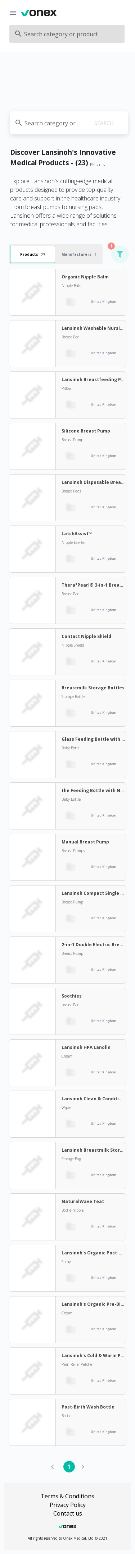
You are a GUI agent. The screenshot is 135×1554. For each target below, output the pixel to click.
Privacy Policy (68, 1505)
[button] (119, 254)
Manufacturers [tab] (79, 254)
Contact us (67, 1513)
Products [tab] (32, 254)
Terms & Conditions (67, 1496)
